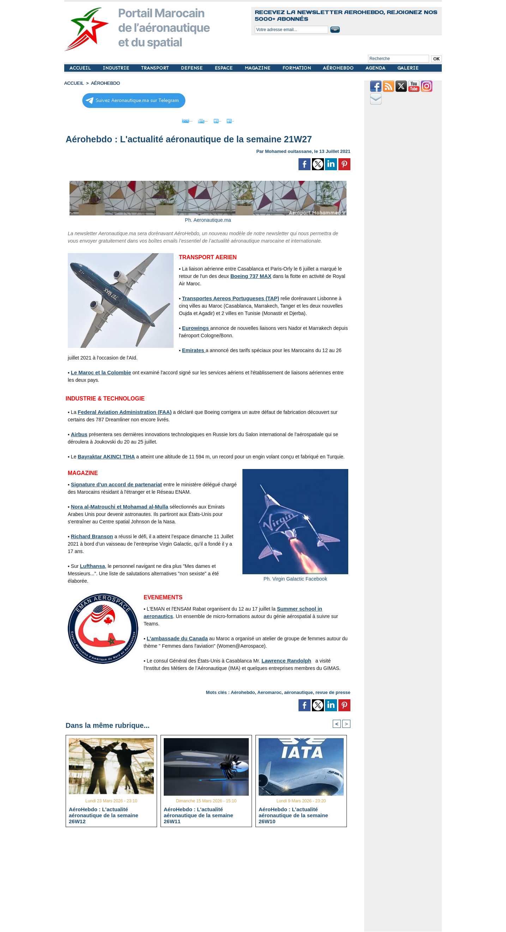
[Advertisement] (213, 881)
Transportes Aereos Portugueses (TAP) (228, 296)
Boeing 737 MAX (249, 274)
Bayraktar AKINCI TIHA (105, 455)
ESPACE (224, 68)
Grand (229, 119)
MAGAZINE (258, 68)
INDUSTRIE (117, 68)
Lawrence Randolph (284, 659)
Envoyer (168, 119)
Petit (253, 119)
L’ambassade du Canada (175, 637)
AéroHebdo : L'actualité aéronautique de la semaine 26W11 (198, 815)
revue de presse (332, 690)
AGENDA (376, 68)
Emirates (193, 348)
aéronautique (298, 690)
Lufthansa (92, 564)
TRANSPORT (155, 68)
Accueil (73, 83)
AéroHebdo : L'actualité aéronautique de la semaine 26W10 (293, 815)
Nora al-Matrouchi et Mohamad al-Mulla (117, 505)
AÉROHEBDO (339, 68)
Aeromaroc (269, 690)
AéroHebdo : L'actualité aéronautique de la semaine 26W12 (103, 815)
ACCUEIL (81, 68)
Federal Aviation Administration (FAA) (122, 410)
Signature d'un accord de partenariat (114, 483)
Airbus (78, 432)
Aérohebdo (243, 690)
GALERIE (407, 68)
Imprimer (199, 119)
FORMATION (297, 68)
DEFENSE (192, 68)
